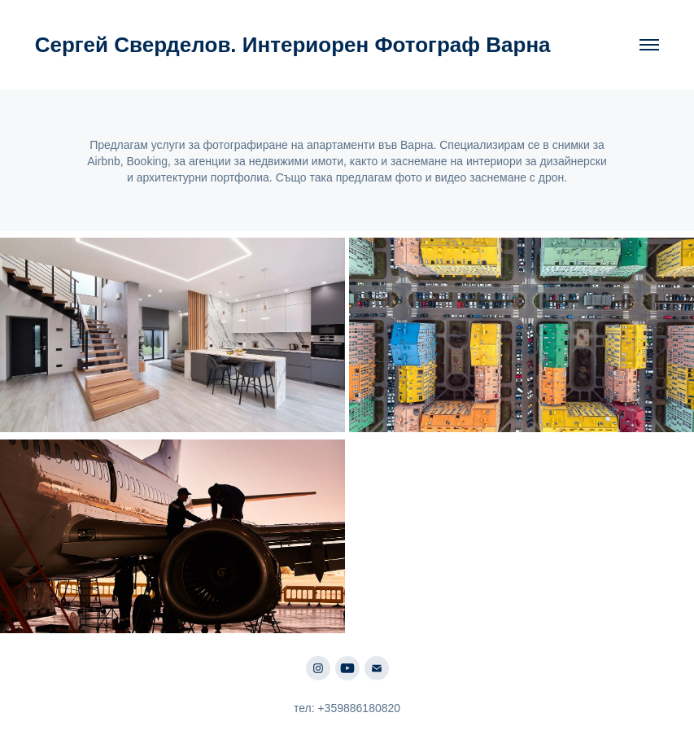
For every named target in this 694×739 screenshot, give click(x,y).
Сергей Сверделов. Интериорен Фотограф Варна (293, 45)
